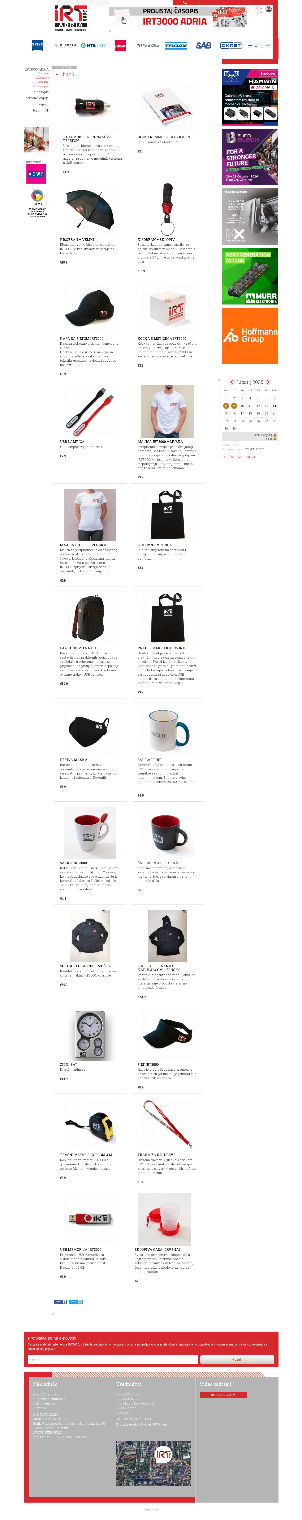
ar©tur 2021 (151, 1510)
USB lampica (72, 441)
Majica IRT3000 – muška (160, 441)
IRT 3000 (71, 20)
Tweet (73, 1302)
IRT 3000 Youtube (224, 1395)
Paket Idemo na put (79, 648)
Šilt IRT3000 (148, 1064)
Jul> (268, 382)
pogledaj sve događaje (240, 457)
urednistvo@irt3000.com (148, 1424)
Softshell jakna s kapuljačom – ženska (159, 968)
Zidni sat (68, 1064)
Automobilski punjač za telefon (87, 139)
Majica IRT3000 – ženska (83, 545)
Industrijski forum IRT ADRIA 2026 (243, 449)
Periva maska (73, 759)
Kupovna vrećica (155, 545)
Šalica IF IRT (149, 759)
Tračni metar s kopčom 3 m (86, 1154)
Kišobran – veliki (77, 239)
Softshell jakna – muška (85, 966)
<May (232, 382)
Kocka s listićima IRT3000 (162, 338)
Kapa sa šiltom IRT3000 (81, 338)
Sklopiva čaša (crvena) (157, 1249)
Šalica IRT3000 (73, 863)
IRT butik (67, 67)
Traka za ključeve (157, 1154)
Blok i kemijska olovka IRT (164, 137)
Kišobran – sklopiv (156, 239)
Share (58, 1302)
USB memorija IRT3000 (81, 1249)
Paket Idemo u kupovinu (161, 648)
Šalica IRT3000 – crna (158, 863)
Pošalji (237, 1359)
